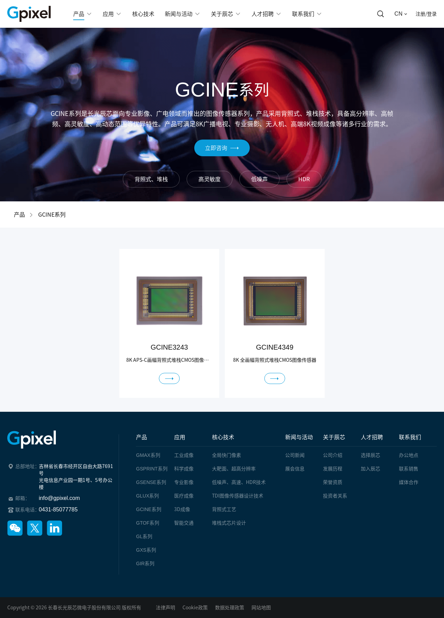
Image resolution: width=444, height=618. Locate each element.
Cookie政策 (195, 607)
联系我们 (410, 437)
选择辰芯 (370, 455)
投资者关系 (335, 495)
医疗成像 (184, 495)
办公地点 (408, 455)
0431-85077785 (58, 509)
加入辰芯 (370, 468)
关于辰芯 (334, 437)
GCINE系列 (52, 214)
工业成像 (184, 455)
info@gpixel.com (59, 498)
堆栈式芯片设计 (229, 522)
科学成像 (184, 468)
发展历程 (332, 468)
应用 (179, 437)
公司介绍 (332, 455)
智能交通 (184, 522)
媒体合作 (408, 482)
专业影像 (184, 482)
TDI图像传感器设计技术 (237, 495)
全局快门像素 (226, 455)
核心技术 (223, 437)
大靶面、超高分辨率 (234, 468)
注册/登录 (426, 13)
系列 (148, 455)
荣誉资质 (332, 482)
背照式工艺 (224, 509)
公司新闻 (295, 455)
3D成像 (182, 509)
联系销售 (408, 468)
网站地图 (261, 607)
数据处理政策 (229, 607)
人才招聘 (372, 437)
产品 (19, 214)
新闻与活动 (299, 437)
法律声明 (165, 607)
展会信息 (295, 468)
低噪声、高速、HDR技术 (239, 482)
